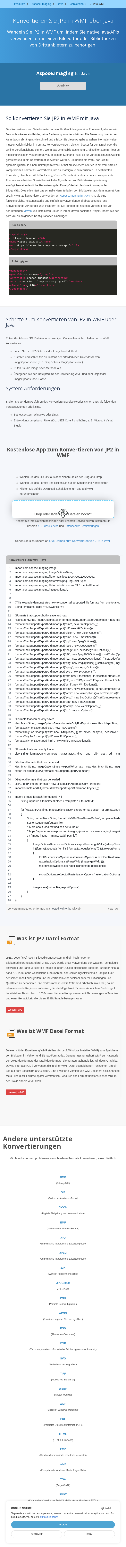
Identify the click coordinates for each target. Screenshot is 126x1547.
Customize (37, 1534)
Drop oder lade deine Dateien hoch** (63, 514)
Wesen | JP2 (15, 1009)
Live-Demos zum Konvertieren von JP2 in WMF (80, 540)
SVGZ (63, 1494)
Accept (63, 1524)
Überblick (63, 85)
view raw (113, 908)
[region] (63, 734)
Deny (89, 1534)
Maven (27, 210)
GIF (63, 1192)
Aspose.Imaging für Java (75, 195)
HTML (63, 1434)
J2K (63, 1267)
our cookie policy (48, 1517)
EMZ (63, 1449)
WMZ (63, 1464)
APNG (63, 1313)
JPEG (63, 1252)
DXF (63, 1343)
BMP (63, 1177)
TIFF (63, 1373)
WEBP (63, 1388)
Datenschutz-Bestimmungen (81, 526)
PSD (63, 1328)
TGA (63, 1479)
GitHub (76, 908)
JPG (63, 1237)
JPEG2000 (63, 1282)
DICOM (63, 1207)
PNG (63, 1298)
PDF (63, 1418)
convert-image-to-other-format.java (29, 908)
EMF (63, 1222)
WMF (63, 1403)
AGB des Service (48, 526)
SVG (63, 1358)
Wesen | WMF (16, 1092)
